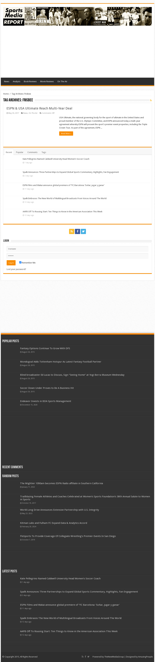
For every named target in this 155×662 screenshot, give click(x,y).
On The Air (62, 81)
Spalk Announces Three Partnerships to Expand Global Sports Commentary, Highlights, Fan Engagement (71, 172)
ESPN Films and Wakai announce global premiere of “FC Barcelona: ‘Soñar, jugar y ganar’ (63, 185)
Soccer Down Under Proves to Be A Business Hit (47, 388)
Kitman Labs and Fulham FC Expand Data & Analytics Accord (53, 523)
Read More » (66, 133)
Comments (32, 152)
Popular (19, 152)
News (6, 81)
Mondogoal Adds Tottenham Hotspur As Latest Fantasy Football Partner (60, 361)
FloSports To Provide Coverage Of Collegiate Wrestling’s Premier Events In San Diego (68, 536)
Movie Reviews (47, 81)
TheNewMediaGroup (114, 657)
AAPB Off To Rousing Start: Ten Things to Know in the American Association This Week (62, 211)
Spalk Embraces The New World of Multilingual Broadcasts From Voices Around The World (65, 198)
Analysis (16, 81)
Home (6, 94)
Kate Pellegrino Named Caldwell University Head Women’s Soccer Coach (56, 159)
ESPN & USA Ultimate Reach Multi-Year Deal (39, 108)
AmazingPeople (145, 657)
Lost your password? (16, 269)
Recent (9, 152)
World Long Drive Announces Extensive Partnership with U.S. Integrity (59, 509)
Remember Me (27, 262)
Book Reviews (30, 81)
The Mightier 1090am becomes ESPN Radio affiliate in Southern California (61, 483)
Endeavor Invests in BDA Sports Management (45, 401)
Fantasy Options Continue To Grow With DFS (45, 348)
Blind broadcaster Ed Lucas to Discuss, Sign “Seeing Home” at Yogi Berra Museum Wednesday (72, 374)
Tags (44, 152)
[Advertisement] (77, 51)
